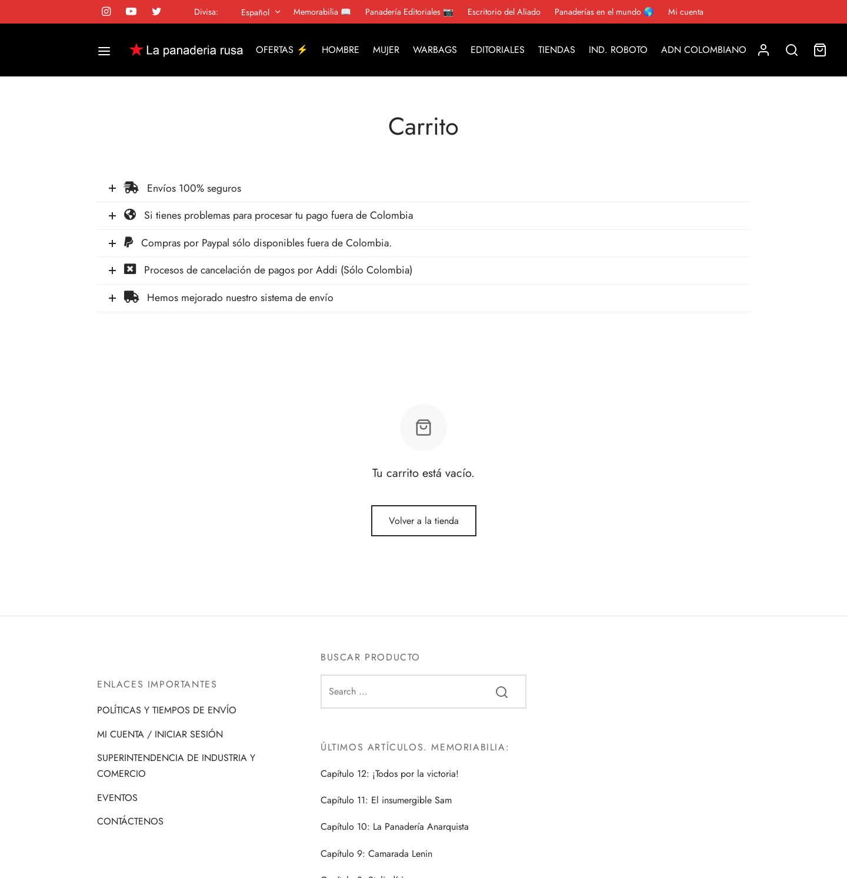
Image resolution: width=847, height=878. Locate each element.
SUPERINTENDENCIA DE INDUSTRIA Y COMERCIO (176, 765)
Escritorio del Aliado (504, 12)
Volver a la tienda (424, 521)
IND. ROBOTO (618, 49)
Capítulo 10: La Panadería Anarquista (395, 826)
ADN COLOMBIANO (703, 49)
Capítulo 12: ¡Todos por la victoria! (390, 773)
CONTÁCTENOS (130, 821)
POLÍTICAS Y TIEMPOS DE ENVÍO (166, 710)
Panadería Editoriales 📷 (409, 12)
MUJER (386, 49)
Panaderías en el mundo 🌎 (604, 12)
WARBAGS (435, 49)
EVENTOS (117, 797)
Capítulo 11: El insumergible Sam (386, 800)
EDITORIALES (498, 49)
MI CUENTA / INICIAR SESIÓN (160, 734)
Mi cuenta (685, 12)
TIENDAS (556, 49)
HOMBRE (340, 49)
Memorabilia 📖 (322, 12)
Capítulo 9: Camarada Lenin (376, 853)
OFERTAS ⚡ (282, 49)
